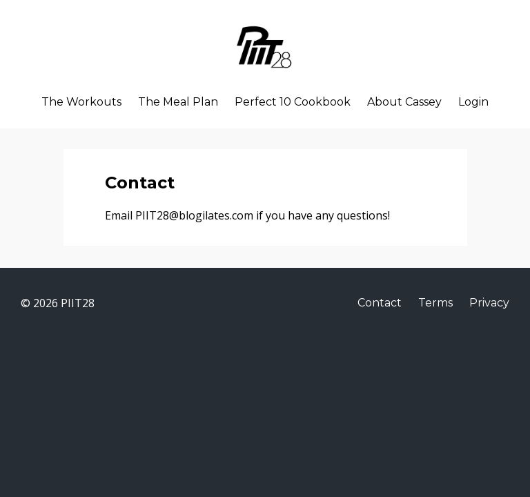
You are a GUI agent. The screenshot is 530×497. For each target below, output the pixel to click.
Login (473, 102)
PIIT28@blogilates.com (195, 215)
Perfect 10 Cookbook (293, 102)
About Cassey (404, 102)
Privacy (489, 302)
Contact (379, 302)
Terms (435, 302)
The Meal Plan (178, 102)
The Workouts (81, 102)
